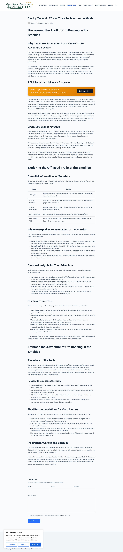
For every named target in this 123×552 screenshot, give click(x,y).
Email (53, 486)
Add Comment (32, 495)
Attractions (43, 5)
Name (30, 486)
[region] (23, 538)
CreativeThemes (36, 549)
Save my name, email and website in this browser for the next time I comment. (50, 515)
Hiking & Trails (71, 5)
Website (76, 486)
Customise (12, 544)
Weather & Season (100, 5)
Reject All (23, 544)
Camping (62, 5)
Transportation (88, 5)
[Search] (116, 5)
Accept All (35, 544)
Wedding (110, 5)
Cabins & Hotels (53, 5)
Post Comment (34, 521)
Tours (79, 5)
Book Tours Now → (85, 91)
